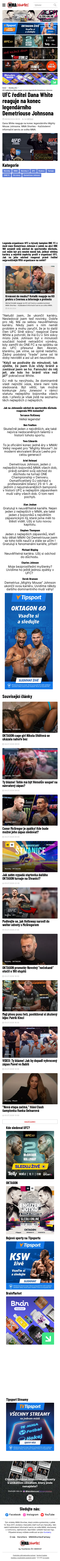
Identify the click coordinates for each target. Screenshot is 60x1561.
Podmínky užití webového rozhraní (24, 1555)
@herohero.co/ (37, 1491)
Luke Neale (50, 291)
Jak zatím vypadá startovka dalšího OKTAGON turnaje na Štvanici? (25, 883)
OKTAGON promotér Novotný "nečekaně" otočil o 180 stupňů (28, 977)
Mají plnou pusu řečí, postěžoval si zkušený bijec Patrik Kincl (29, 1023)
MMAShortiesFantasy (39, 1537)
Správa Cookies (41, 1555)
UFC (16, 87)
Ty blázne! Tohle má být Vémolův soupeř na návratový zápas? (29, 790)
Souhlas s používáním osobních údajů (23, 1558)
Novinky (11, 87)
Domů (4, 87)
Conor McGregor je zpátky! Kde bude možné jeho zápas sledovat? (25, 837)
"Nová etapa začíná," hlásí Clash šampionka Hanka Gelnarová (23, 1116)
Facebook (12, 1515)
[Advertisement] (30, 210)
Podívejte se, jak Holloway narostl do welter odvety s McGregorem (25, 930)
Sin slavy (16, 176)
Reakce (42, 171)
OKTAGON (16, 735)
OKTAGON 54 (36, 291)
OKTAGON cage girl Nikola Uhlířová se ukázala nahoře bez (26, 744)
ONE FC (7, 176)
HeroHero (22, 1537)
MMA (16, 171)
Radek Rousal (43, 291)
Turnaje (51, 171)
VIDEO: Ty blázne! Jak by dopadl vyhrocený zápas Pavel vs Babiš (29, 1070)
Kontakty (47, 1532)
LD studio (46, 1558)
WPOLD (30, 119)
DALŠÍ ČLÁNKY (30, 1129)
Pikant (14, 1108)
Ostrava (28, 290)
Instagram (30, 1515)
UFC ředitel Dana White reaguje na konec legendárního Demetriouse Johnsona (30, 90)
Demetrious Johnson (32, 176)
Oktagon (22, 290)
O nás (12, 1537)
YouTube (48, 1515)
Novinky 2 (25, 171)
